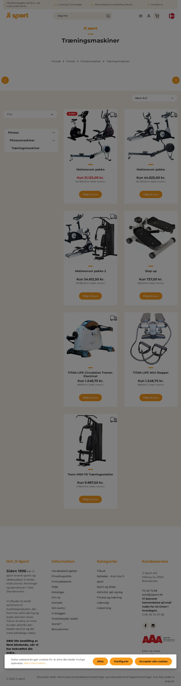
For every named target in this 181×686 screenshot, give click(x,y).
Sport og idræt (106, 586)
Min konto (58, 608)
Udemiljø (103, 602)
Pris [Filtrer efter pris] (30, 115)
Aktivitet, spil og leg (109, 592)
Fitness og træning (109, 597)
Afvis (103, 661)
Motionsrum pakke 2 (90, 272)
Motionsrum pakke (90, 170)
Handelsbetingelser (64, 571)
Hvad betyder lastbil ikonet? (65, 621)
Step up (151, 272)
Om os (56, 597)
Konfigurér (123, 661)
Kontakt (57, 602)
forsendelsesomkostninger (88, 677)
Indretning (104, 608)
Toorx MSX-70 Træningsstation (90, 475)
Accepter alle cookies (154, 661)
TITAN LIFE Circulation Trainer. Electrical (90, 375)
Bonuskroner (60, 629)
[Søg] (103, 16)
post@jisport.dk (152, 594)
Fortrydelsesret (61, 581)
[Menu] (138, 16)
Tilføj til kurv (90, 195)
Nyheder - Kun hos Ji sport (110, 579)
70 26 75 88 (149, 590)
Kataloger (58, 592)
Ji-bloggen (59, 613)
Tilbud (101, 571)
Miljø (55, 586)
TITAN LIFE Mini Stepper (151, 373)
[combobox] (73, 16)
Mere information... (35, 663)
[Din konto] (146, 16)
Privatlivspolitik (62, 576)
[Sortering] (154, 99)
